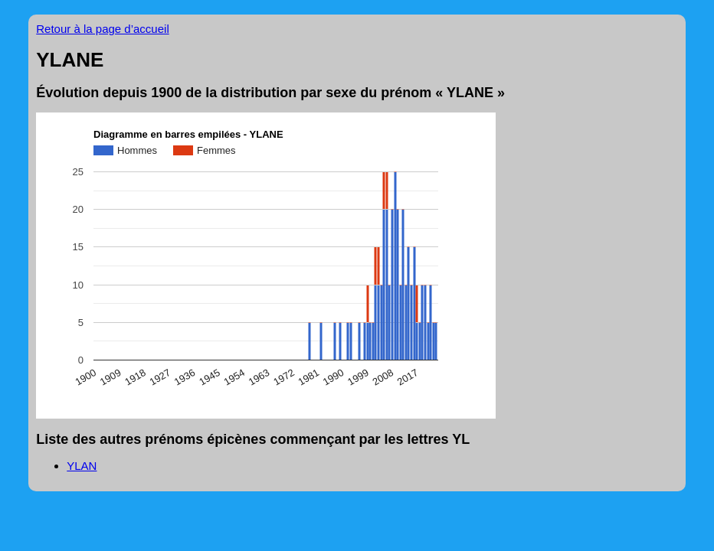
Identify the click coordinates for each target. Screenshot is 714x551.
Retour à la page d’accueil (102, 28)
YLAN (82, 465)
